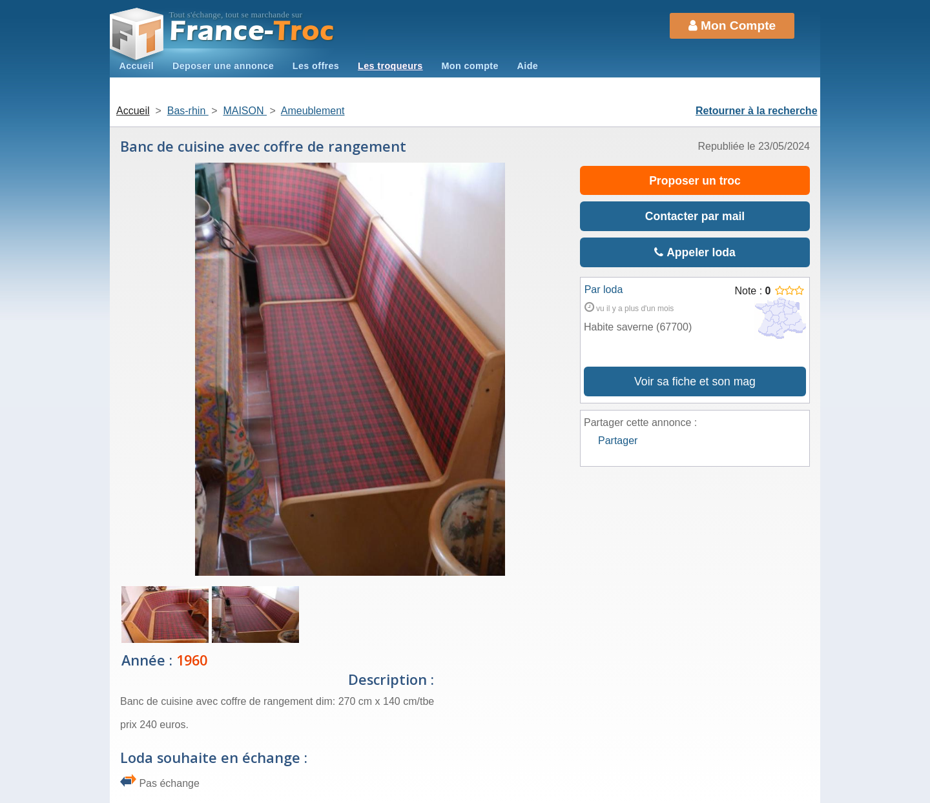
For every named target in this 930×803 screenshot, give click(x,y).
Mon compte (469, 66)
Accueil (136, 66)
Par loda (603, 289)
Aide (528, 66)
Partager (617, 440)
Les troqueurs (390, 66)
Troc (252, 31)
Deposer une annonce (223, 66)
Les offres (316, 66)
